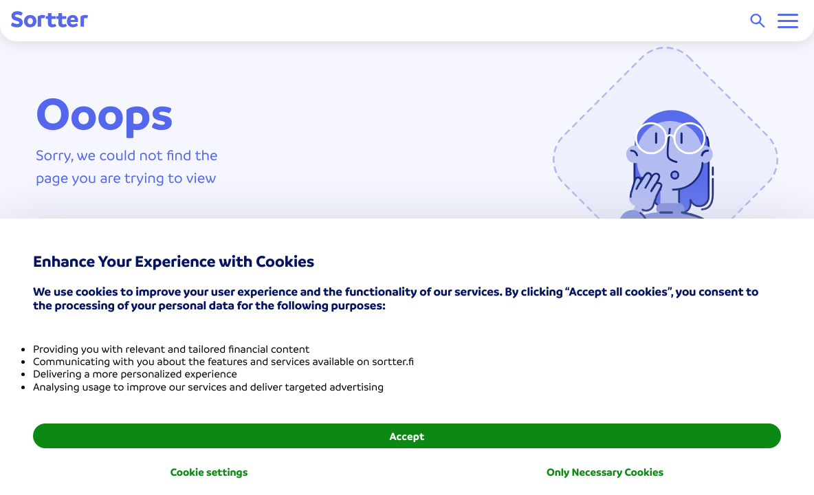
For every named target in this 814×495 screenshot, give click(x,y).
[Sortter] (49, 20)
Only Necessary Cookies (605, 471)
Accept (406, 436)
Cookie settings (209, 471)
